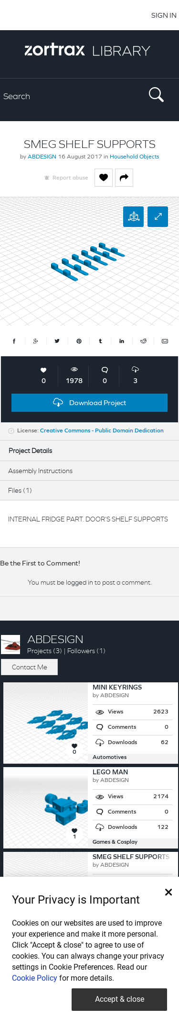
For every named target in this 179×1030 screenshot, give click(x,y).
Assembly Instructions (40, 471)
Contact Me (29, 667)
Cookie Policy (34, 978)
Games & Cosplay (115, 842)
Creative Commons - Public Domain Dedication (102, 431)
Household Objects (134, 157)
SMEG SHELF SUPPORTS (131, 857)
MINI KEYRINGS (117, 687)
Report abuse (70, 178)
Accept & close (119, 999)
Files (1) (20, 490)
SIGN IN (164, 15)
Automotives (109, 757)
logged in (79, 582)
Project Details (30, 450)
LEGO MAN (110, 772)
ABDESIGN (42, 157)
